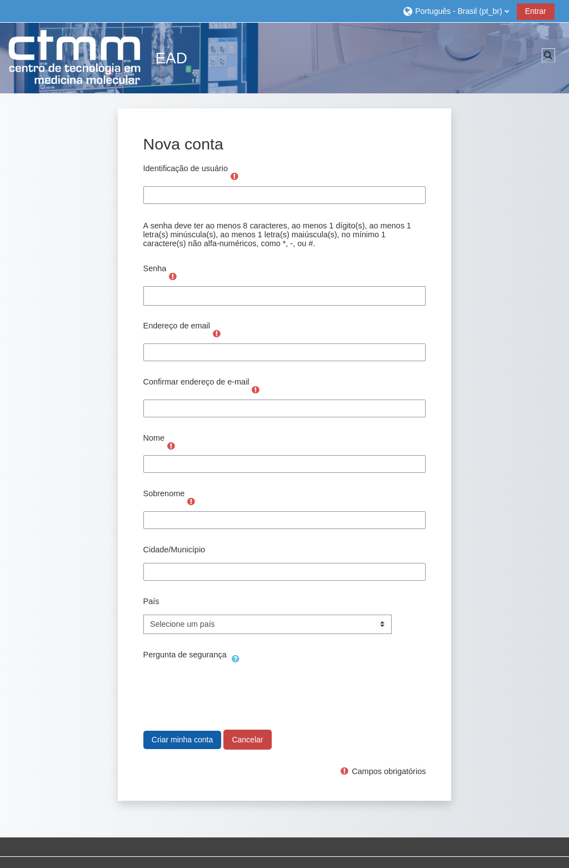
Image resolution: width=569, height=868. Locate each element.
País (151, 601)
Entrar (535, 11)
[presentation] (227, 689)
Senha (155, 268)
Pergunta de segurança (185, 654)
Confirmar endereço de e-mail (196, 381)
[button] (455, 10)
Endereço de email (176, 325)
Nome (154, 437)
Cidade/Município (174, 549)
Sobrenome (164, 493)
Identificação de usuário (185, 168)
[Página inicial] (75, 57)
